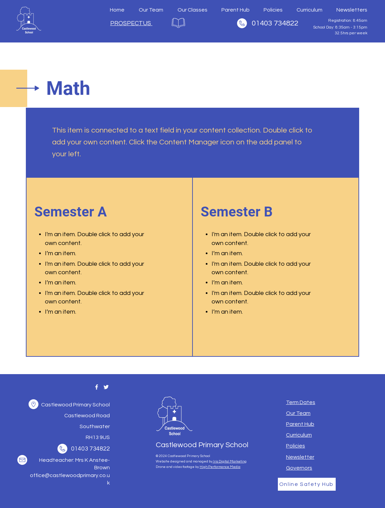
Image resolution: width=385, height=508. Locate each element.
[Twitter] (106, 387)
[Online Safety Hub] (307, 484)
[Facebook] (96, 387)
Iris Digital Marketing (230, 461)
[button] (33, 404)
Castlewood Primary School (202, 445)
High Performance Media (220, 467)
